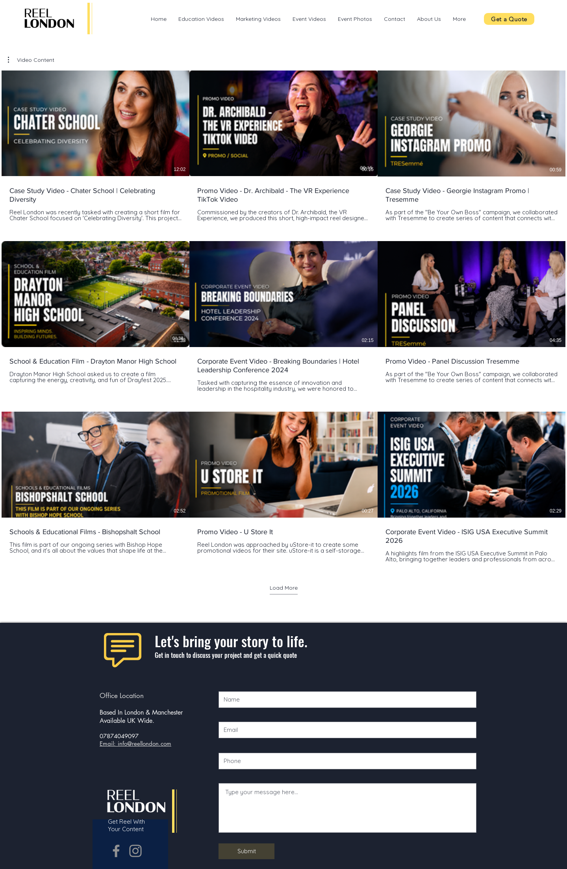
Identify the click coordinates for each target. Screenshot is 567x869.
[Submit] (246, 851)
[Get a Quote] (509, 19)
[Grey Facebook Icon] (116, 851)
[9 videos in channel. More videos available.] (283, 316)
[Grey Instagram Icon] (135, 851)
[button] (31, 60)
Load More (284, 587)
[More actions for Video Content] (31, 60)
